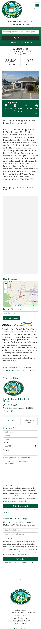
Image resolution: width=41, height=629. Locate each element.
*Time (6, 450)
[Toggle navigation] (37, 6)
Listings (13, 368)
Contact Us (8, 411)
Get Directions (11, 318)
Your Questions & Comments (16, 458)
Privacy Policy (22, 501)
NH (20, 368)
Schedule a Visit (29, 421)
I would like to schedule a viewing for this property (20, 471)
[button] (20, 38)
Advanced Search (22, 42)
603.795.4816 (27, 25)
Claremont (10, 370)
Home (6, 368)
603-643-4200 (11, 405)
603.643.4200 (28, 21)
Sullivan (27, 368)
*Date (5, 442)
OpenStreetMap (24, 306)
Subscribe (20, 559)
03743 (18, 370)
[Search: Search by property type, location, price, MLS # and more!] (20, 32)
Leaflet (15, 306)
